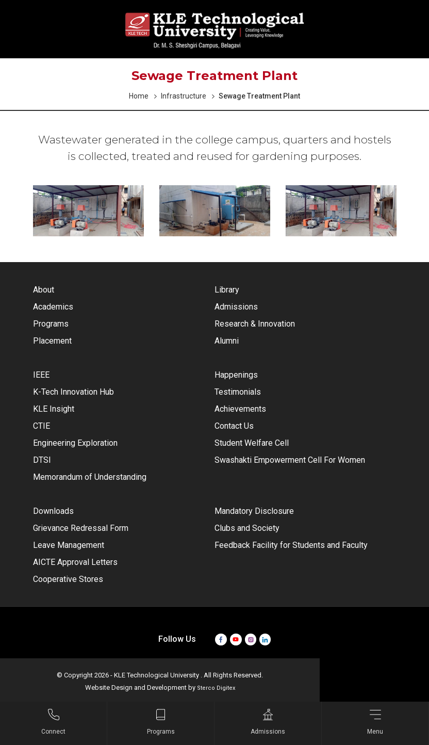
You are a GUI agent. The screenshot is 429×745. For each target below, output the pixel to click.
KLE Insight (53, 409)
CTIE (41, 426)
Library (226, 290)
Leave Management (68, 545)
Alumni (226, 341)
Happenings (236, 375)
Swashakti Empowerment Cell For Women (289, 460)
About (43, 290)
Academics (53, 307)
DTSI (42, 460)
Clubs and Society (246, 528)
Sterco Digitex (216, 688)
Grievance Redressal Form (80, 528)
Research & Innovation (254, 324)
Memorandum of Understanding (89, 477)
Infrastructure (183, 96)
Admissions (236, 307)
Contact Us (234, 426)
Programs (51, 324)
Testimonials (237, 392)
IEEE (41, 375)
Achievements (240, 409)
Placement (52, 341)
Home (138, 96)
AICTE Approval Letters (75, 562)
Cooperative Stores (68, 579)
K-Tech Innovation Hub (73, 392)
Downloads (53, 511)
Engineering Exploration (75, 443)
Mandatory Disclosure (254, 511)
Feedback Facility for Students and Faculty (291, 545)
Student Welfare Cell (251, 443)
